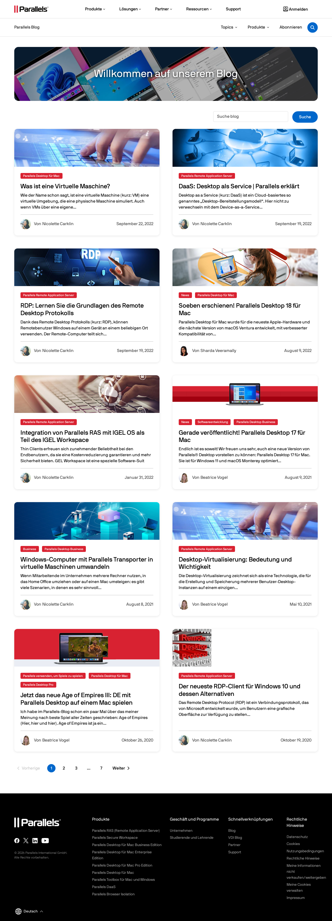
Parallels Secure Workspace (115, 838)
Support (234, 852)
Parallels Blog (26, 27)
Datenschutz (297, 837)
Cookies (293, 844)
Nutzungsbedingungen (305, 851)
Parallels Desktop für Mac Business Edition (127, 845)
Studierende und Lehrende (191, 838)
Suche (305, 117)
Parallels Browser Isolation (113, 894)
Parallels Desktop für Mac (113, 873)
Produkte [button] (256, 27)
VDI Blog (235, 838)
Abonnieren (291, 27)
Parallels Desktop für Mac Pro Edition (122, 865)
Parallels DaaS (103, 887)
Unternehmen (181, 831)
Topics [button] (227, 27)
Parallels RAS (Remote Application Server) (126, 831)
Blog (232, 831)
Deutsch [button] (26, 911)
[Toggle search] (312, 27)
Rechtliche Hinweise (303, 858)
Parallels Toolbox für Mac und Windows (123, 880)
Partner (234, 845)
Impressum (296, 898)
